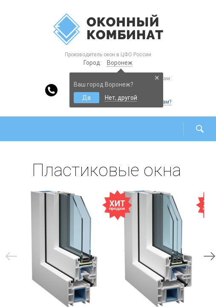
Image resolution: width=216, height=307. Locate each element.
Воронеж (119, 62)
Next (209, 256)
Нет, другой (121, 97)
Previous (11, 256)
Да (86, 97)
